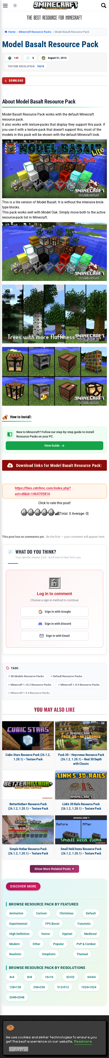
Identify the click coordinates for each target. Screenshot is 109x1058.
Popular (58, 944)
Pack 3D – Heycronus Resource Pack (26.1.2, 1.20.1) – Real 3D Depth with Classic (81, 759)
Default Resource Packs (67, 676)
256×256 (39, 987)
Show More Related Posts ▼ (55, 869)
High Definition (19, 934)
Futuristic (84, 923)
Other (36, 944)
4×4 (11, 977)
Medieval (90, 934)
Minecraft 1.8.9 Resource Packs (80, 684)
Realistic (15, 954)
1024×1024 (88, 987)
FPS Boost (52, 923)
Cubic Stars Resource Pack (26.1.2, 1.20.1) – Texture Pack (28, 757)
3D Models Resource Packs (27, 676)
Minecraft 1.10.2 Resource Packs (31, 684)
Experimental (18, 923)
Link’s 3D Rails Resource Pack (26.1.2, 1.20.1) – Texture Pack (81, 806)
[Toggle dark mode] (15, 5)
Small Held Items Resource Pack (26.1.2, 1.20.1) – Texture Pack (81, 851)
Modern (14, 944)
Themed (82, 954)
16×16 (49, 977)
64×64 (91, 977)
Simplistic (49, 954)
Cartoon (41, 913)
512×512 (63, 987)
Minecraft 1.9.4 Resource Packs (30, 693)
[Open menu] (5, 5)
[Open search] (104, 5)
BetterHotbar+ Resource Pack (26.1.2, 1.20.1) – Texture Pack (28, 806)
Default (91, 913)
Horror (45, 934)
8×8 (29, 977)
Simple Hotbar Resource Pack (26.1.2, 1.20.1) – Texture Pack (28, 851)
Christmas (66, 913)
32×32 (70, 977)
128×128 (15, 987)
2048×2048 (16, 997)
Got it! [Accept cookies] (18, 1050)
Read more (83, 1041)
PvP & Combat (86, 944)
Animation (16, 913)
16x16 (40, 66)
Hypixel (67, 934)
